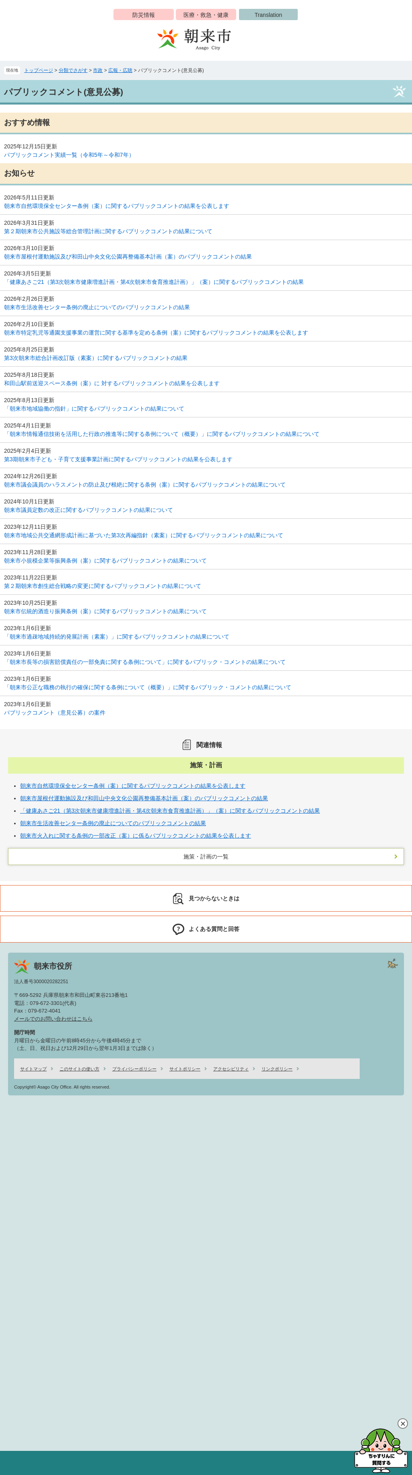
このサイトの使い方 (79, 1068)
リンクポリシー (277, 1068)
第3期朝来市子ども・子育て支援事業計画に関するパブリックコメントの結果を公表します (118, 459)
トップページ (38, 70)
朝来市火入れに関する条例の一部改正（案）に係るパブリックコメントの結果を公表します (135, 835)
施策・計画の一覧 (206, 856)
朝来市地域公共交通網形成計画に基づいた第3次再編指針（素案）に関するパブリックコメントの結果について (143, 535)
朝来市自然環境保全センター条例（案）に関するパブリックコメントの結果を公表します (116, 206)
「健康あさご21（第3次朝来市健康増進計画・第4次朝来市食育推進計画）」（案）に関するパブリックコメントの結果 (154, 282)
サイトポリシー (184, 1068)
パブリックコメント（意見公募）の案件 (54, 712)
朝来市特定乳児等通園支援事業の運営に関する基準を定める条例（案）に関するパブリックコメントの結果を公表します (156, 332)
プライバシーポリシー (134, 1068)
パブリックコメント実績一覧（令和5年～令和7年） (69, 155)
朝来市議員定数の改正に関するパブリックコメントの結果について (88, 510)
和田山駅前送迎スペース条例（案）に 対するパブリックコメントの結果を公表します (112, 383)
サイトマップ (33, 1068)
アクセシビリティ (231, 1068)
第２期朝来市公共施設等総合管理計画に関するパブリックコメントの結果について (108, 231)
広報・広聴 (120, 70)
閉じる (403, 1423)
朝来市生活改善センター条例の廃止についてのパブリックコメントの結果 (97, 307)
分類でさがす (73, 70)
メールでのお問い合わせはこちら (53, 1019)
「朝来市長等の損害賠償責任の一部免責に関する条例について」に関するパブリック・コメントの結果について (145, 662)
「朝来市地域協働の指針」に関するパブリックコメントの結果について (94, 408)
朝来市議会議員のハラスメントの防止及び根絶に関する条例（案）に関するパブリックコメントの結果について (145, 484)
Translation (268, 15)
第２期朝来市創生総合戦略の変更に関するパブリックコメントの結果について (102, 586)
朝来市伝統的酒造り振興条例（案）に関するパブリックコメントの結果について (105, 611)
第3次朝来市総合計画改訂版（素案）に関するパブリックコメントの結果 (95, 358)
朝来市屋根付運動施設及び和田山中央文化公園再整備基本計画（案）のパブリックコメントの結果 (128, 256)
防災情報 (143, 15)
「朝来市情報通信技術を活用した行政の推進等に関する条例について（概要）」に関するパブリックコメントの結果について (161, 434)
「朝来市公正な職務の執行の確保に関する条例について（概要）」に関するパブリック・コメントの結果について (147, 687)
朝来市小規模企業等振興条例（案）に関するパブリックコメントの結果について (105, 560)
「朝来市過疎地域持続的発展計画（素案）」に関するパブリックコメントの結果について (116, 636)
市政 (98, 70)
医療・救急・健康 (206, 15)
